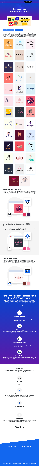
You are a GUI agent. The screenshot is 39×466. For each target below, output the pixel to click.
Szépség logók (19, 29)
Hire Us (25, 24)
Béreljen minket (28, 1)
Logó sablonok (10, 29)
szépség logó (5, 261)
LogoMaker (17, 462)
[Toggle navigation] (36, 1)
